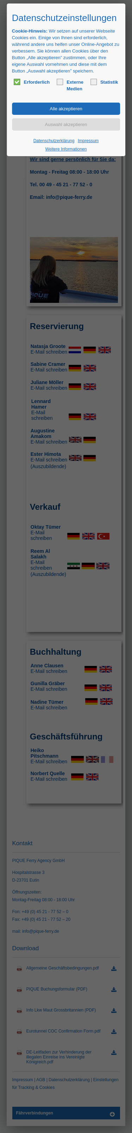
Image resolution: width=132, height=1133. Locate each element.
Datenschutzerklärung (54, 140)
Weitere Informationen (66, 149)
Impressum (88, 140)
